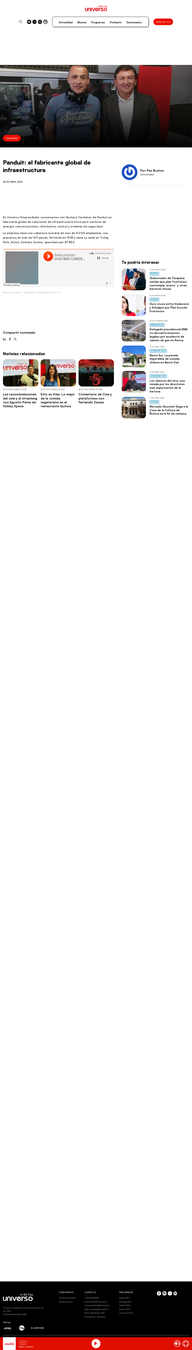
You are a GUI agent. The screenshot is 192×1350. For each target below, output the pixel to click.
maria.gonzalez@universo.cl (97, 1305)
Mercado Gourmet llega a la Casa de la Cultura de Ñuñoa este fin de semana (169, 410)
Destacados (134, 22)
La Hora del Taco (158, 351)
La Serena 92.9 (126, 1313)
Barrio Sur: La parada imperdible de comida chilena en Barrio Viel (164, 358)
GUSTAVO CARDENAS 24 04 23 (42, 292)
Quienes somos (66, 1301)
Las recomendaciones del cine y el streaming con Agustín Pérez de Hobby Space (20, 400)
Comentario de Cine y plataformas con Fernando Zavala (95, 398)
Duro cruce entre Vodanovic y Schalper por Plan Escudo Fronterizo (169, 307)
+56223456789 (91, 1298)
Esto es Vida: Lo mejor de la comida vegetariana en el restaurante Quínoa (58, 400)
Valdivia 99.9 (125, 1305)
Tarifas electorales (67, 1298)
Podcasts (116, 22)
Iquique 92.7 (124, 1298)
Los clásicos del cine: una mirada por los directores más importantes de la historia (167, 386)
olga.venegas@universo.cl (96, 1309)
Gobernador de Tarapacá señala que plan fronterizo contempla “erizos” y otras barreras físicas (168, 283)
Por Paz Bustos (152, 170)
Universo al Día (157, 325)
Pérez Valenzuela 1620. (94, 1313)
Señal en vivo (163, 21)
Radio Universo (12, 292)
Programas (98, 22)
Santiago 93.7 (125, 1301)
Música (81, 22)
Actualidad (66, 22)
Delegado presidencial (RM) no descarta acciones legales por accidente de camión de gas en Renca (169, 334)
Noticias (154, 273)
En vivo (23, 1343)
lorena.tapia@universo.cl (95, 1301)
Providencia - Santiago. (95, 1316)
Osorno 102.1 (124, 1309)
